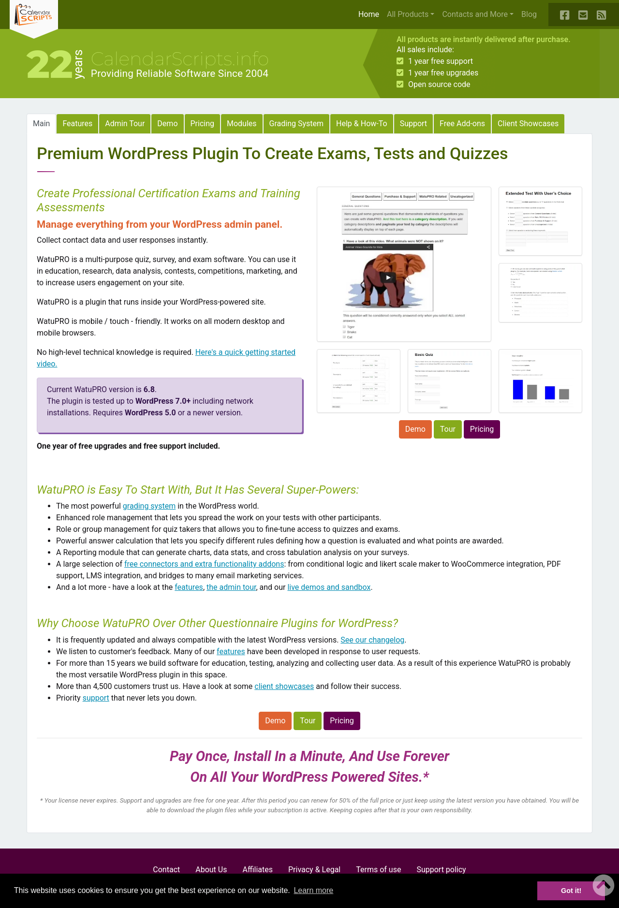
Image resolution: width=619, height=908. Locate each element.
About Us (211, 869)
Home (370, 13)
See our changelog (372, 639)
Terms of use (378, 869)
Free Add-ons (462, 123)
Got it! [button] (571, 890)
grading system (149, 506)
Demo (167, 123)
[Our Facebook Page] (565, 14)
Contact (166, 869)
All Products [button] (407, 14)
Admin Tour (125, 123)
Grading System (296, 123)
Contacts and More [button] (475, 14)
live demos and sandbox (328, 587)
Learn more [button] (313, 890)
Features (77, 123)
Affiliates (257, 869)
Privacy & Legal (314, 869)
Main (41, 123)
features (189, 587)
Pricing (203, 123)
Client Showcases (528, 123)
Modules (242, 123)
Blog (529, 14)
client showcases (284, 686)
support (96, 698)
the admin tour (231, 587)
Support (413, 123)
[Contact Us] (584, 14)
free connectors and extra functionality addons (204, 564)
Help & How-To (361, 123)
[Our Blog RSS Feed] (602, 14)
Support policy (441, 869)
